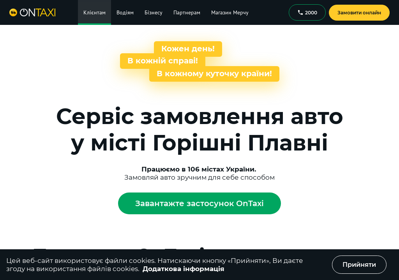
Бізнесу (153, 12)
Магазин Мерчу (230, 12)
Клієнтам (94, 12)
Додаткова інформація (183, 269)
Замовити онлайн (359, 13)
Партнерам (186, 12)
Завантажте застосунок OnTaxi (199, 203)
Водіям (125, 12)
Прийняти (359, 264)
